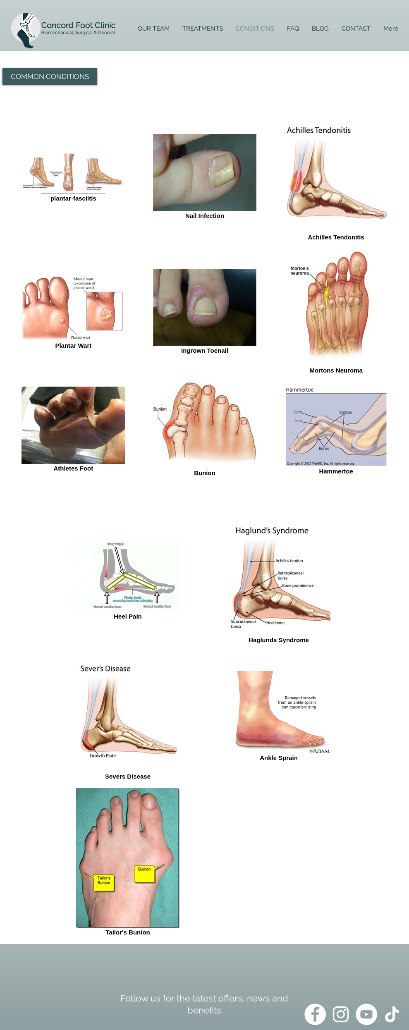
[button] (49, 76)
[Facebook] (315, 1014)
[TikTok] (392, 1014)
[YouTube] (366, 1014)
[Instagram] (341, 1014)
